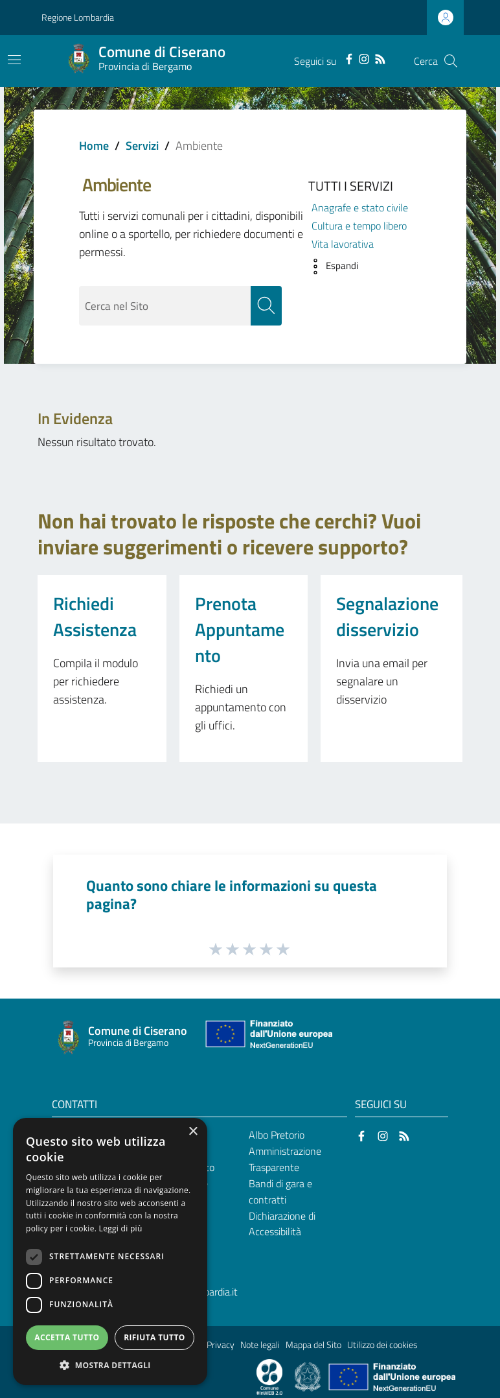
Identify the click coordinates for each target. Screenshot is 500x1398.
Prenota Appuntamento (239, 629)
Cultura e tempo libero (359, 225)
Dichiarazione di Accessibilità (282, 1224)
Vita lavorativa (343, 244)
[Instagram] (364, 57)
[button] (330, 266)
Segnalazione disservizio (387, 616)
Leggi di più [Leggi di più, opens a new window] (120, 1228)
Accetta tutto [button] (66, 1337)
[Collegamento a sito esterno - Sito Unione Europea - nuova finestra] (267, 1037)
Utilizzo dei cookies (382, 1344)
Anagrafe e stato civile (360, 207)
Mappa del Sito (313, 1344)
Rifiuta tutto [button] (154, 1337)
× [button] (193, 1132)
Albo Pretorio (276, 1135)
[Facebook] (349, 57)
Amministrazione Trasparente (285, 1159)
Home (94, 145)
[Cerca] (451, 61)
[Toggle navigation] (14, 59)
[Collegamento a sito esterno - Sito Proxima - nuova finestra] (269, 1375)
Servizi (142, 145)
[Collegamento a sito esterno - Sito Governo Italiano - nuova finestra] (309, 1375)
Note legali (260, 1344)
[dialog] (110, 1251)
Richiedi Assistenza (95, 616)
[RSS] (380, 57)
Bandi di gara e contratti (280, 1191)
